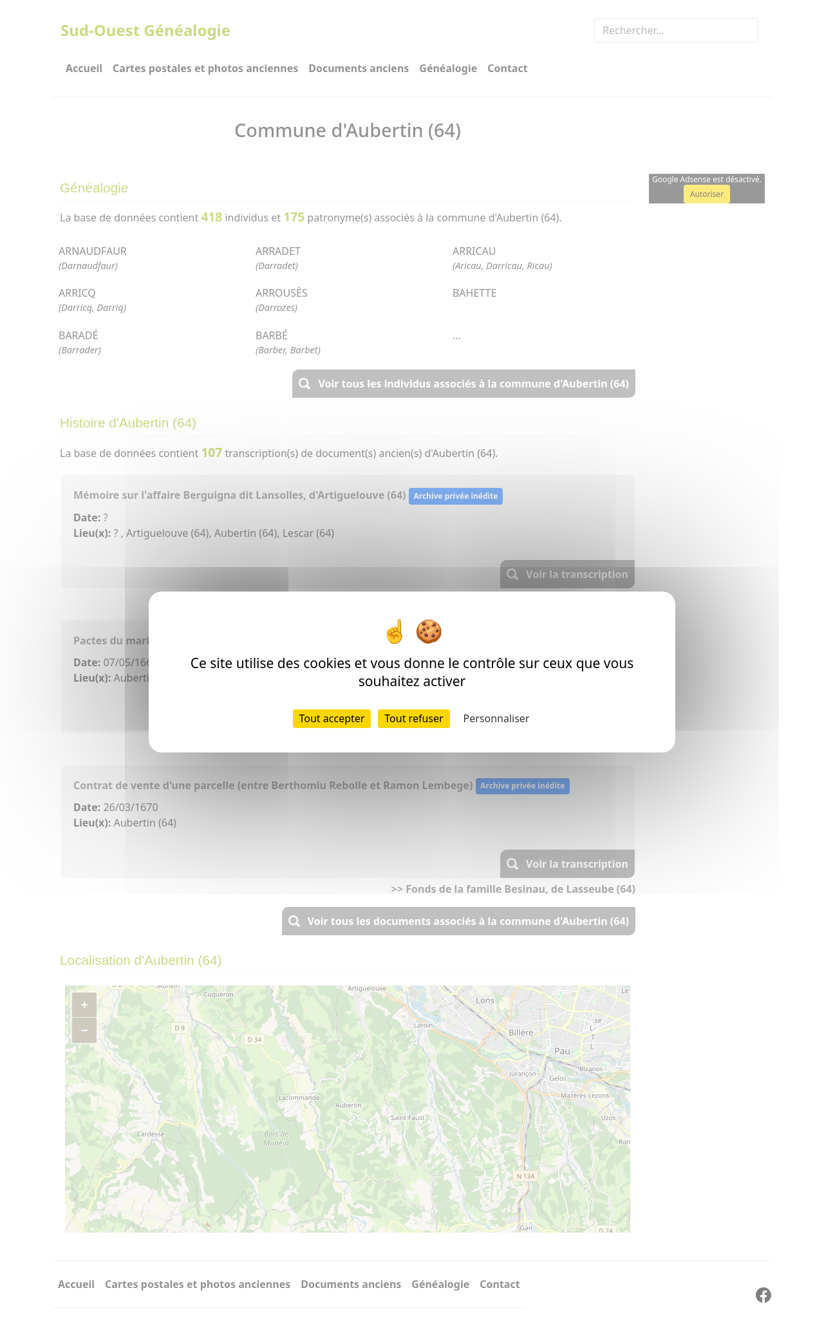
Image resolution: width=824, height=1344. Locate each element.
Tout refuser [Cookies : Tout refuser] (413, 718)
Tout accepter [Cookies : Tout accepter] (332, 718)
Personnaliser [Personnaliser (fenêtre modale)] (497, 718)
